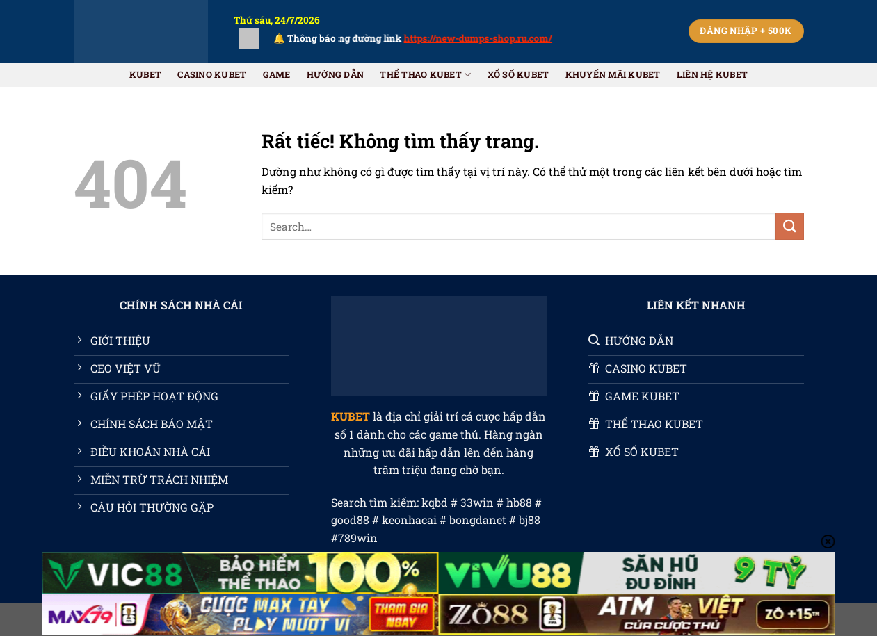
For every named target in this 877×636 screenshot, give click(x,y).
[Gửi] (789, 226)
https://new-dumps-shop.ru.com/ (488, 38)
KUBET (145, 74)
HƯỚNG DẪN (335, 74)
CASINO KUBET (211, 74)
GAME (277, 74)
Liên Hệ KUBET (712, 74)
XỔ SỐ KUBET (518, 74)
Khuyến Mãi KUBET (613, 74)
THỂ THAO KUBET (425, 74)
